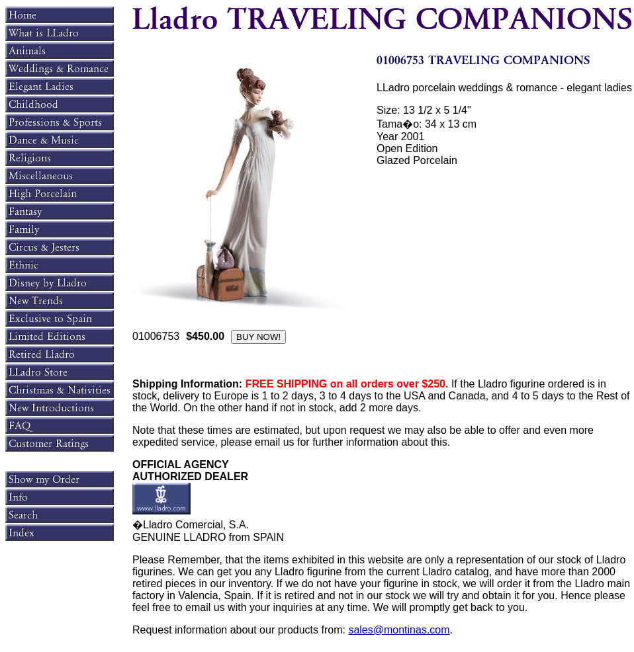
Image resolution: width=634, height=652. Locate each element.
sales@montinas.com (398, 629)
